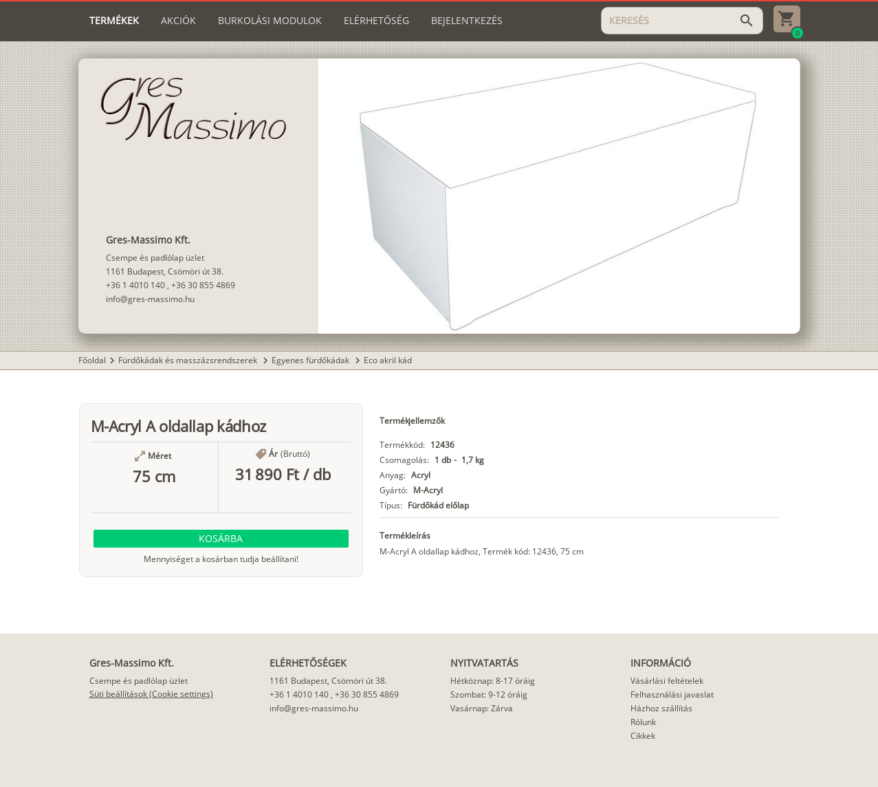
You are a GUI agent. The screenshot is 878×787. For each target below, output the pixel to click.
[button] (221, 539)
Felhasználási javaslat (672, 694)
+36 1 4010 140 (135, 285)
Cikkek (642, 736)
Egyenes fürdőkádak (311, 360)
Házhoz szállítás (661, 708)
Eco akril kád (388, 360)
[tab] (114, 20)
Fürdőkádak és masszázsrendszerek (188, 360)
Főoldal (92, 360)
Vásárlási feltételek (666, 681)
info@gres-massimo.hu (150, 299)
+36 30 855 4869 (203, 285)
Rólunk (643, 722)
